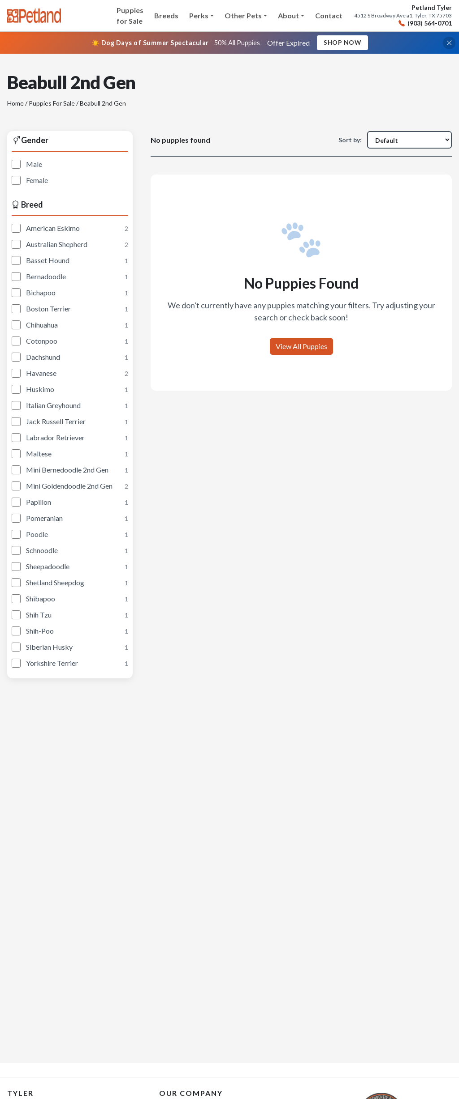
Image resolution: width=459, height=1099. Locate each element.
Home (15, 103)
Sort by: (350, 140)
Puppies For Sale (52, 103)
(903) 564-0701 (425, 23)
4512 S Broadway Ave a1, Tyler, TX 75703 (403, 16)
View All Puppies (301, 346)
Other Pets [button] (243, 15)
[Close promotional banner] (449, 43)
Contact (328, 15)
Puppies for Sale (130, 15)
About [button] (288, 15)
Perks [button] (198, 15)
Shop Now (342, 43)
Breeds (166, 15)
